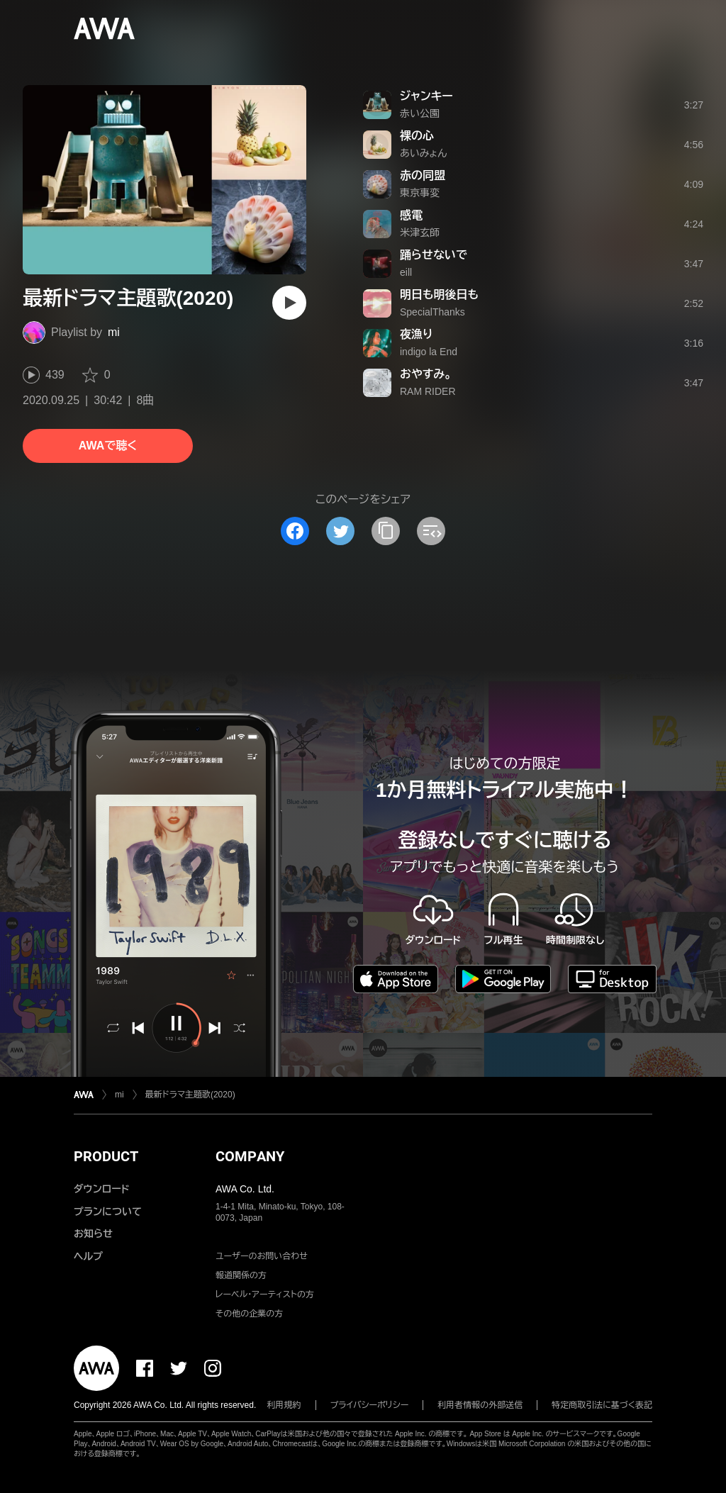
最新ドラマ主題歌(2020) (190, 1095)
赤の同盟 (422, 175)
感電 (411, 215)
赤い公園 (420, 113)
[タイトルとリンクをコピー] (386, 531)
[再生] (289, 303)
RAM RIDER (428, 391)
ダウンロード (101, 1189)
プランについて (108, 1211)
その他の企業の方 (249, 1314)
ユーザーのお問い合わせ (262, 1256)
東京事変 (420, 192)
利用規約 (284, 1405)
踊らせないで (433, 255)
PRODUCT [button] (106, 1156)
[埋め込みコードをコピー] (431, 531)
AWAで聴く (108, 446)
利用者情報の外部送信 (480, 1405)
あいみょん (423, 153)
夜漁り (416, 334)
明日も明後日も (439, 295)
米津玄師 (420, 232)
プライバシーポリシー (369, 1405)
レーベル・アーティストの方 (265, 1294)
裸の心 (417, 136)
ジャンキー (426, 96)
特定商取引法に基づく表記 (602, 1405)
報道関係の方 (241, 1275)
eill (406, 272)
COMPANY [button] (250, 1156)
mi (114, 332)
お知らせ (93, 1233)
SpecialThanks (432, 312)
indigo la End (428, 351)
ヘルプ (88, 1256)
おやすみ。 (426, 374)
